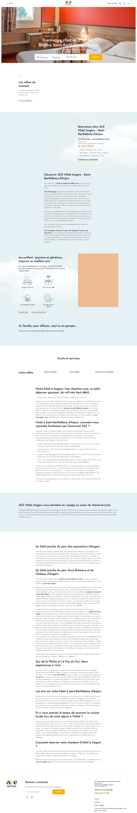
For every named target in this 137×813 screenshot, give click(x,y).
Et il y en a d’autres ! (25, 100)
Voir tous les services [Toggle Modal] (38, 312)
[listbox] (129, 3)
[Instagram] (31, 797)
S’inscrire (58, 792)
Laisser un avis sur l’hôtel (101, 793)
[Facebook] (27, 797)
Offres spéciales (112, 3)
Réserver (95, 57)
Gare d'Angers (74, 372)
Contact (96, 799)
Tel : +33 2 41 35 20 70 (86, 146)
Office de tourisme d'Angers (104, 372)
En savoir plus (23, 312)
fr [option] (128, 3)
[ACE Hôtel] (68, 3)
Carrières (97, 802)
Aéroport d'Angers (50, 372)
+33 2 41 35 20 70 (100, 786)
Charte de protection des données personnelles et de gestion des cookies (110, 809)
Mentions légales (99, 805)
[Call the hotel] (120, 3)
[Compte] (124, 3)
